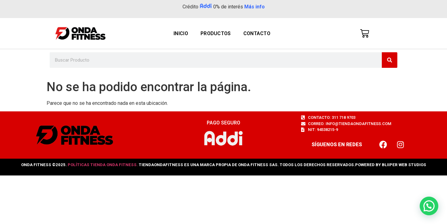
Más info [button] (254, 7)
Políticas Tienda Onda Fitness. (103, 164)
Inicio (181, 33)
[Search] (389, 60)
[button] (429, 206)
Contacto (256, 33)
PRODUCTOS (216, 33)
